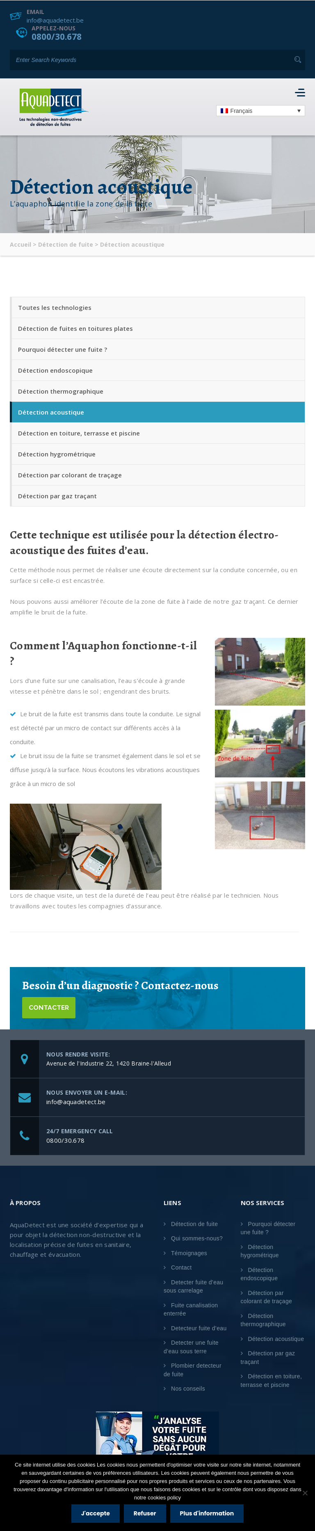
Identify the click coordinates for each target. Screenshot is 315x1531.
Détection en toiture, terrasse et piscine (79, 433)
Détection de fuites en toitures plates (75, 328)
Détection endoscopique (55, 370)
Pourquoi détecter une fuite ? (62, 349)
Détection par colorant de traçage (70, 475)
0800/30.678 (59, 36)
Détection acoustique (51, 412)
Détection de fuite (194, 1224)
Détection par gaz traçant (57, 496)
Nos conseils (188, 1389)
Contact (181, 1268)
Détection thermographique (60, 391)
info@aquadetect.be (55, 20)
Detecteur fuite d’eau (199, 1328)
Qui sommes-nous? (197, 1238)
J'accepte (95, 1513)
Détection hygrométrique (57, 454)
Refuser (145, 1513)
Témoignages (189, 1253)
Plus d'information (207, 1513)
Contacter (49, 1007)
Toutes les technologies (54, 307)
